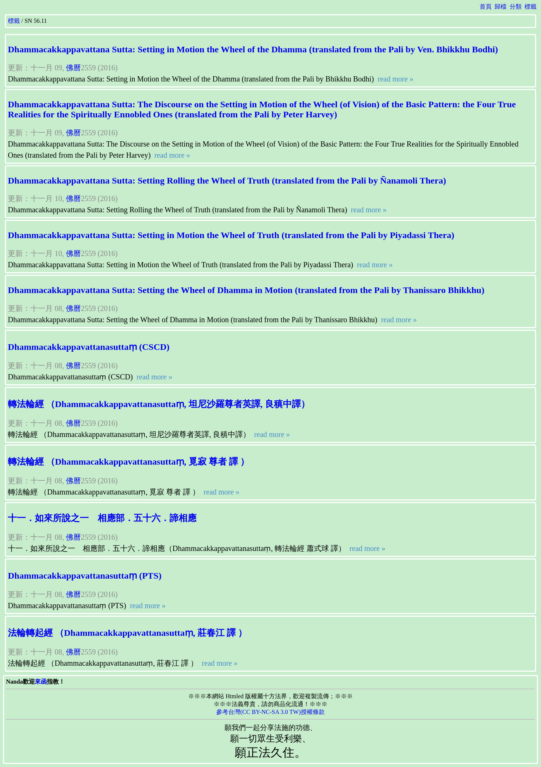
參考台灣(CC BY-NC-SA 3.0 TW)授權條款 (270, 712)
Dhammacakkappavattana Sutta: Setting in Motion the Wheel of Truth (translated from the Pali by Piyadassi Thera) (231, 235)
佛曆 (73, 68)
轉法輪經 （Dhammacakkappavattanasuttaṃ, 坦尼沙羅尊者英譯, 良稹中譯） (159, 404)
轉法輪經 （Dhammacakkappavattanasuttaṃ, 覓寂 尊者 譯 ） (128, 461)
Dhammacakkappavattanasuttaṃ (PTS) (85, 575)
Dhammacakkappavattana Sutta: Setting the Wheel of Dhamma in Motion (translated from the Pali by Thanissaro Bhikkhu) (246, 290)
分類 (516, 6)
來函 (41, 681)
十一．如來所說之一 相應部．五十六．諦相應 (102, 518)
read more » (394, 79)
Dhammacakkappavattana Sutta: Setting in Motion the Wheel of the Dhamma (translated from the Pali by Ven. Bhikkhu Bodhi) (253, 49)
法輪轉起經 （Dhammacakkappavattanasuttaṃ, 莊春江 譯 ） (127, 633)
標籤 (531, 6)
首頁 (486, 6)
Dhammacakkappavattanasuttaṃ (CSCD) (88, 347)
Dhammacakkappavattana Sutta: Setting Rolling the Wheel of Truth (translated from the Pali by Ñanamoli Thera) (227, 180)
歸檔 (501, 6)
